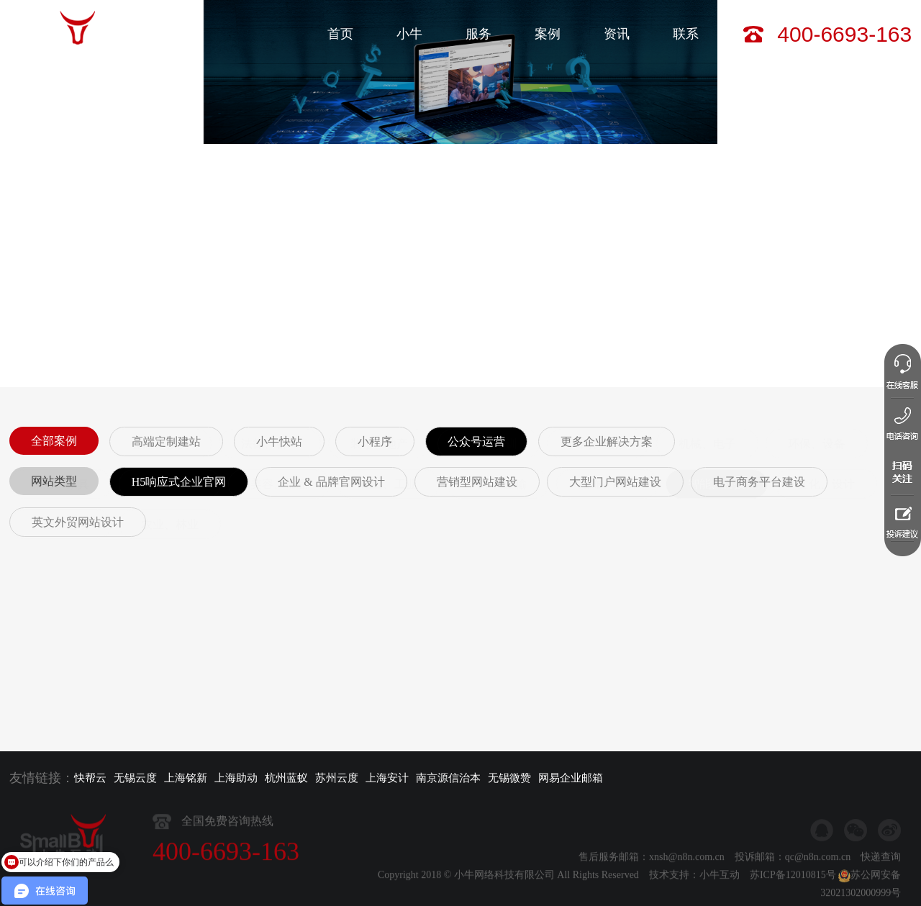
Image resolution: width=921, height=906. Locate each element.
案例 (548, 34)
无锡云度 (135, 778)
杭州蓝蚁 (286, 778)
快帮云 (90, 778)
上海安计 (387, 778)
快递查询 (881, 886)
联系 (686, 34)
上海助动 (236, 778)
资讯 (617, 34)
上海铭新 (185, 778)
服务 (478, 34)
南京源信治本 (448, 778)
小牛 (409, 34)
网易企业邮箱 (570, 778)
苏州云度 (336, 778)
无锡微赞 (509, 778)
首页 (340, 34)
